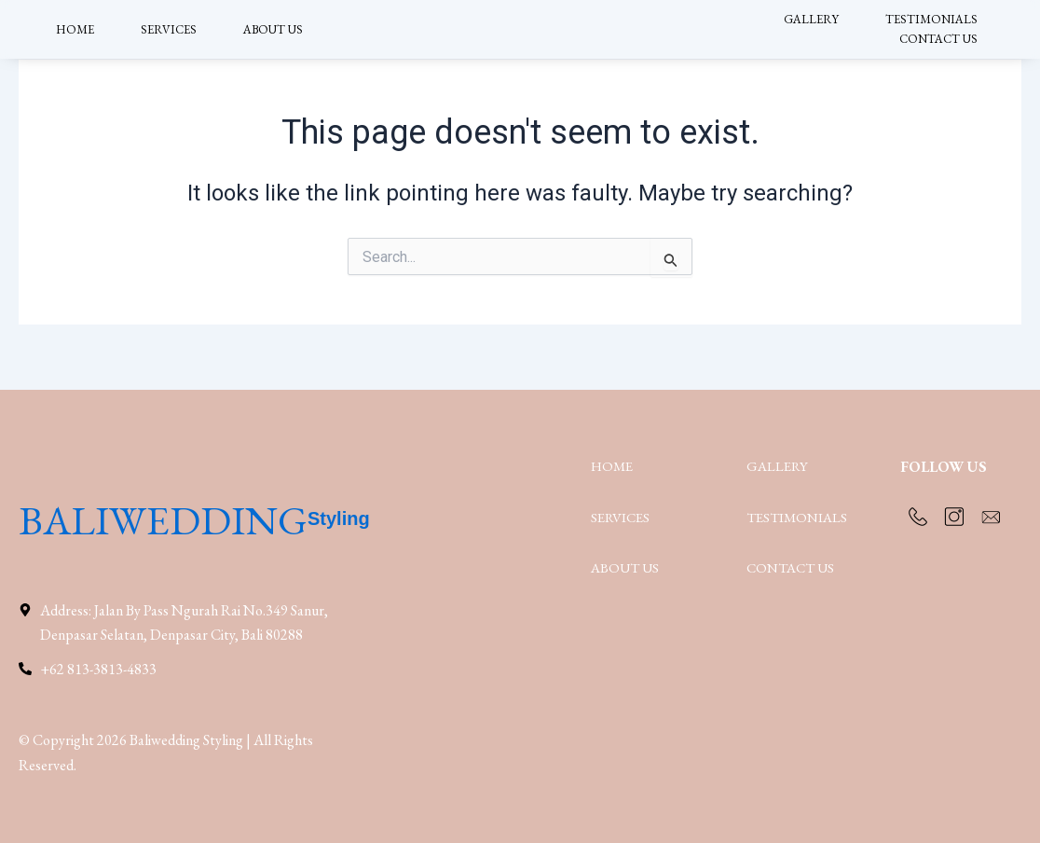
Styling (420, 515)
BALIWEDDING (199, 515)
